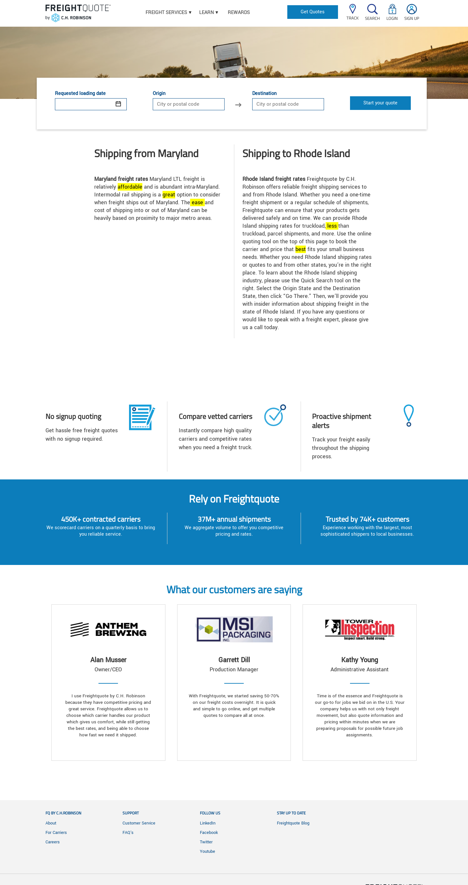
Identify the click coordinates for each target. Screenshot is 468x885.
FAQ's (128, 833)
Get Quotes (313, 11)
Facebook (209, 833)
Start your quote (380, 103)
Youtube (207, 851)
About (51, 823)
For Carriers (56, 833)
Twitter (206, 842)
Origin (159, 93)
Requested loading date (80, 93)
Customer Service (139, 823)
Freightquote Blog (293, 823)
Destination (264, 93)
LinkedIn (207, 823)
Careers (53, 842)
